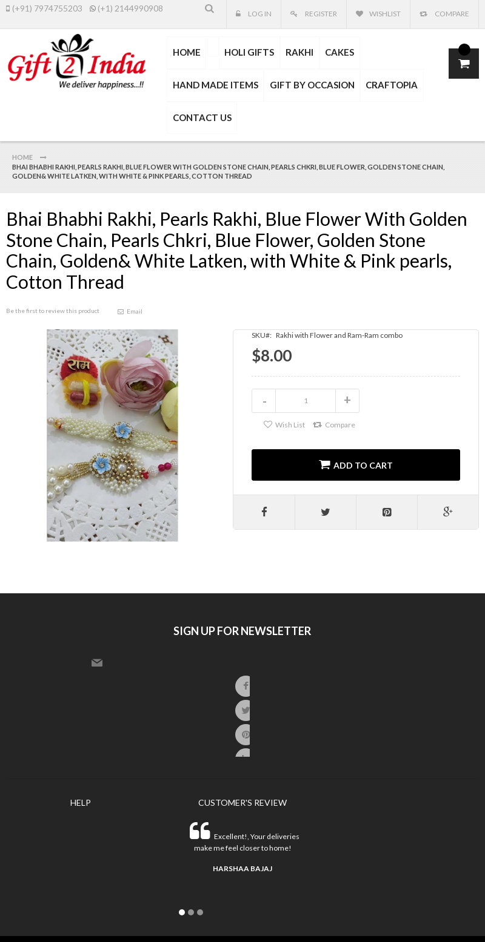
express (398, 917)
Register (320, 13)
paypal (426, 917)
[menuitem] (212, 46)
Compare (451, 13)
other (464, 917)
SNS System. (236, 915)
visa (352, 917)
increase (347, 401)
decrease (264, 401)
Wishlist (385, 13)
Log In (259, 13)
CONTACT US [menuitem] (201, 118)
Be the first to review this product (52, 311)
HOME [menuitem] (186, 52)
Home (23, 158)
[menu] (302, 85)
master (378, 917)
